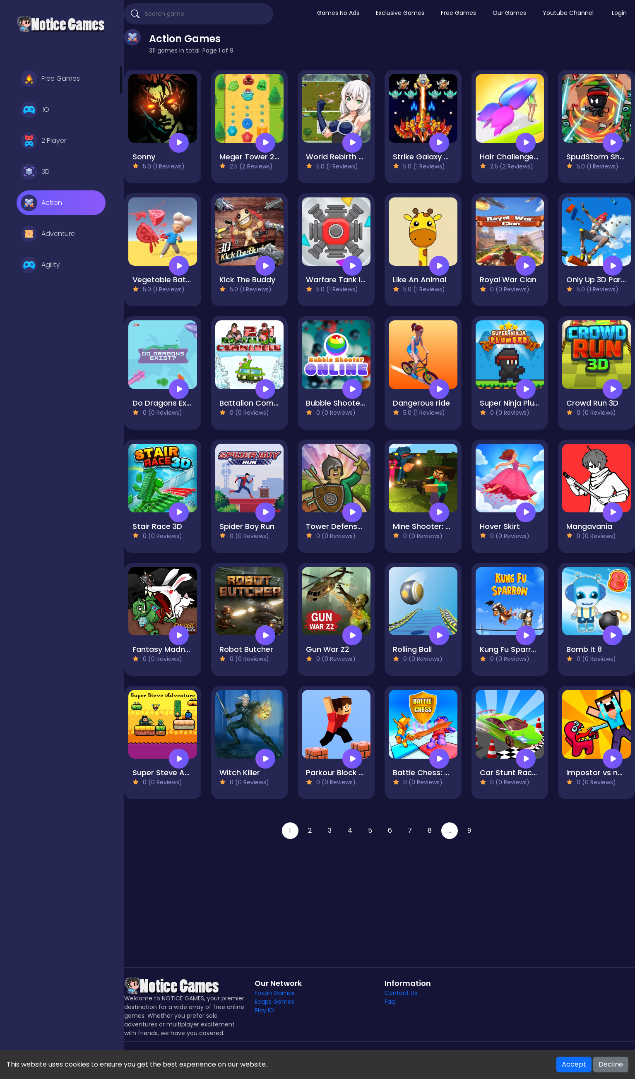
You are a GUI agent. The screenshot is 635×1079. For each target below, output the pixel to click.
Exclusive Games (400, 13)
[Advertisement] (379, 897)
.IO (35, 109)
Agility (40, 265)
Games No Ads (338, 13)
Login (619, 13)
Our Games (509, 13)
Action (41, 203)
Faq (390, 1001)
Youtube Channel (568, 13)
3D (35, 171)
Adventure (48, 234)
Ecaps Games (274, 1001)
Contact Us (401, 993)
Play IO (264, 1010)
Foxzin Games (275, 993)
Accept (574, 1064)
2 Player (43, 140)
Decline (611, 1064)
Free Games (50, 78)
